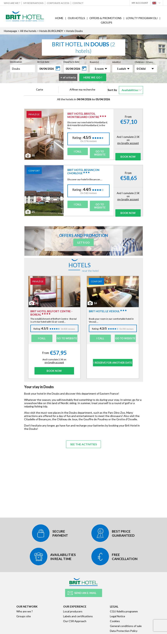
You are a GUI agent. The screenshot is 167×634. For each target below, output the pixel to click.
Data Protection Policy (123, 630)
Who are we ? (12, 3)
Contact (77, 3)
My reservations (33, 3)
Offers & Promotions (105, 18)
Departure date (71, 61)
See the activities (83, 444)
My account (140, 2)
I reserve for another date (113, 362)
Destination (16, 61)
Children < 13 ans (144, 62)
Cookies (115, 621)
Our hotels (76, 18)
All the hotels (28, 31)
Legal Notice (117, 616)
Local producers (72, 611)
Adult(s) (116, 62)
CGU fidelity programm (124, 611)
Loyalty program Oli (142, 18)
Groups (106, 22)
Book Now (128, 156)
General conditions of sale (126, 626)
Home (59, 18)
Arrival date (43, 61)
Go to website (99, 153)
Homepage (10, 31)
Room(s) (94, 62)
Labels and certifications (78, 616)
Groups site (23, 616)
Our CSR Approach (74, 621)
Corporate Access (58, 3)
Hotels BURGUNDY (51, 31)
